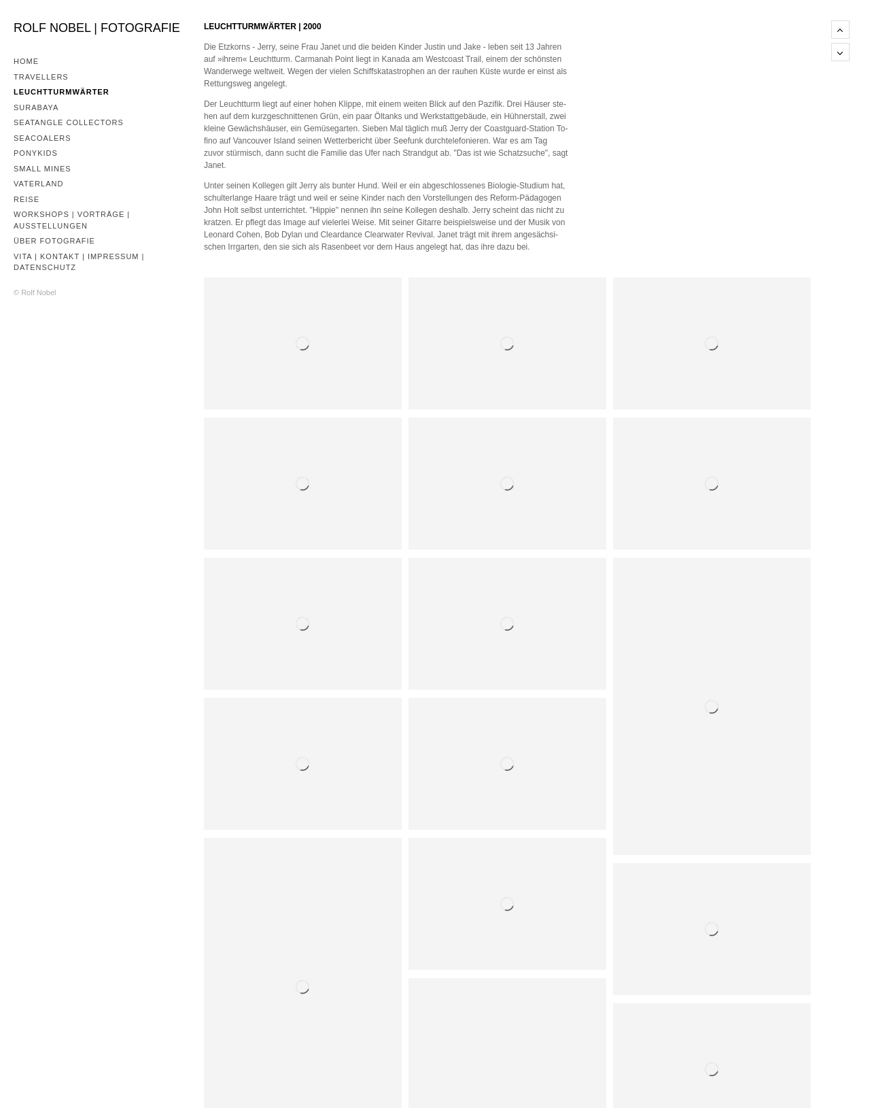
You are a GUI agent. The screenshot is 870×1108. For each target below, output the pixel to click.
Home (26, 61)
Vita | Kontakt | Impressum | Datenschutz (79, 262)
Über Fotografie (54, 241)
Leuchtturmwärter (61, 92)
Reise (26, 199)
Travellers (41, 77)
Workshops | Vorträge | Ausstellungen (72, 220)
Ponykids (36, 153)
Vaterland (38, 184)
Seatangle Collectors (69, 122)
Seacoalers (42, 138)
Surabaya (36, 107)
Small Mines (42, 169)
